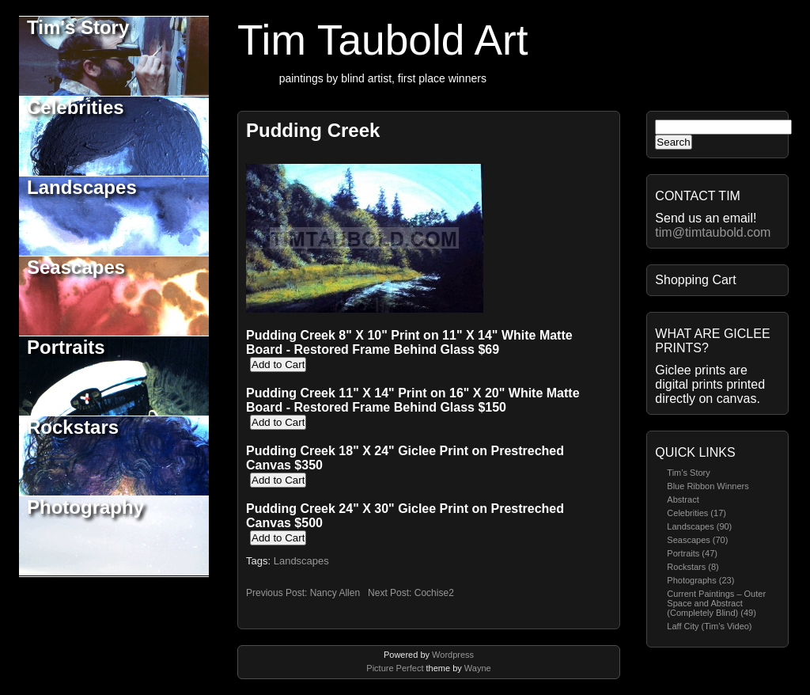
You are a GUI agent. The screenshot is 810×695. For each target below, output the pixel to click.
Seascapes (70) (697, 540)
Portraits (66, 347)
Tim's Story (78, 27)
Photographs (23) (700, 580)
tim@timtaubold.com (712, 232)
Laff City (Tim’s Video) (709, 626)
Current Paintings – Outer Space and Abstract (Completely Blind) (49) (716, 603)
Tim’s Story (688, 472)
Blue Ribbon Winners (707, 486)
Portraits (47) (692, 553)
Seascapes (76, 267)
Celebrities (75, 107)
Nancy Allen (335, 592)
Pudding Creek (313, 130)
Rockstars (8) (692, 567)
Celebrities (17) (696, 513)
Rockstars (73, 427)
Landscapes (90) (699, 526)
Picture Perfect (394, 668)
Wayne (477, 668)
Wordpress (453, 654)
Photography (85, 507)
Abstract (682, 499)
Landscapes (82, 187)
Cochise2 (434, 592)
